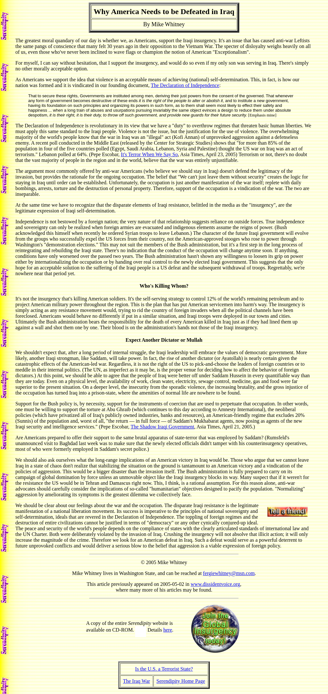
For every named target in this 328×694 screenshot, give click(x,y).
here (167, 630)
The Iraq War (136, 681)
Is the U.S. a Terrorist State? (164, 669)
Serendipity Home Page (180, 681)
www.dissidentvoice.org (215, 584)
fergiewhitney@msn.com (229, 573)
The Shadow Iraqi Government (162, 426)
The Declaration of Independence (185, 85)
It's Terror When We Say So (149, 154)
